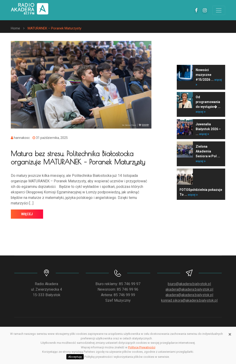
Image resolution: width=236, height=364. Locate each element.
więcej (27, 214)
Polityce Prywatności (141, 347)
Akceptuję (75, 356)
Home (15, 28)
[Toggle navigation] (218, 10)
